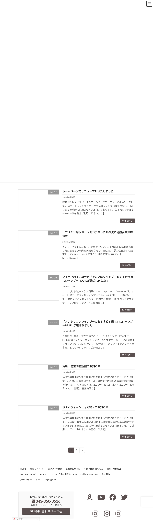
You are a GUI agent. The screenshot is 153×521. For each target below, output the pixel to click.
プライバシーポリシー (30, 479)
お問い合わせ (50, 479)
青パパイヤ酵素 (55, 469)
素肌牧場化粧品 (114, 469)
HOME (23, 469)
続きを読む (127, 220)
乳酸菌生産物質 (73, 469)
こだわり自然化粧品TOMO (64, 474)
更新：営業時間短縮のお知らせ (81, 366)
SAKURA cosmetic (28, 474)
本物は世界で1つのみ (93, 469)
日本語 (18, 519)
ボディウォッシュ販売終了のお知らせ (85, 407)
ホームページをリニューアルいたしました (88, 191)
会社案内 (106, 474)
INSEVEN (44, 474)
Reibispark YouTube (89, 474)
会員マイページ (37, 469)
